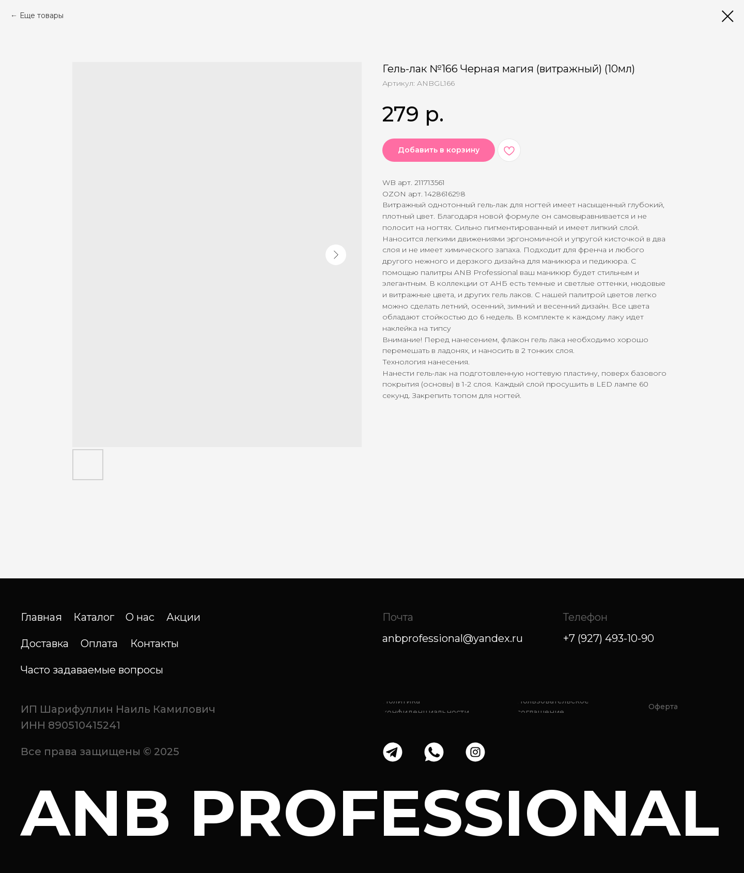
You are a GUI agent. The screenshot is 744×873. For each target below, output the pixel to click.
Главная (41, 617)
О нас (140, 617)
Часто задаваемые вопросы (92, 670)
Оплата (99, 643)
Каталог (93, 617)
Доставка (45, 643)
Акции (183, 617)
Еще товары (42, 15)
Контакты (154, 643)
